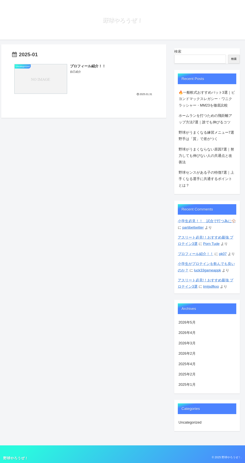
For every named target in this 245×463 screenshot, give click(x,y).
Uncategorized (190, 422)
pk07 (223, 254)
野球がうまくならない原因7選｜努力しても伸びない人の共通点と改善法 (206, 155)
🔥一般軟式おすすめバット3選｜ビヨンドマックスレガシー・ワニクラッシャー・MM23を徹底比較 (207, 99)
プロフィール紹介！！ (195, 254)
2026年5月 (187, 322)
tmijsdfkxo (211, 287)
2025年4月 (187, 364)
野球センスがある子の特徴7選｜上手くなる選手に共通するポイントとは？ (206, 179)
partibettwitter (193, 228)
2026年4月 (187, 333)
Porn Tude (211, 244)
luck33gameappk (207, 270)
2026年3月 (187, 343)
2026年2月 (187, 353)
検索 (177, 51)
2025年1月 (187, 385)
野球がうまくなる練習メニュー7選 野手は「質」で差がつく (207, 136)
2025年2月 (187, 374)
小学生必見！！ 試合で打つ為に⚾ (207, 221)
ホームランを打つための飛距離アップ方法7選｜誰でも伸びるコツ (205, 119)
